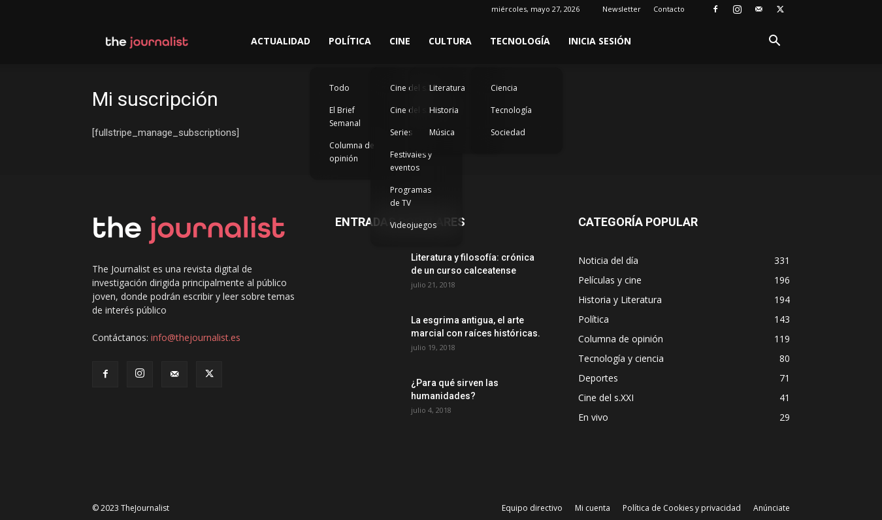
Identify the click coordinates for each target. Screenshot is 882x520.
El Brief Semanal (345, 117)
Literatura (447, 87)
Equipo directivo (532, 507)
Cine (399, 41)
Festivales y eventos (411, 161)
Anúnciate (771, 507)
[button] (774, 42)
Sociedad (508, 132)
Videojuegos (413, 225)
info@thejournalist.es (195, 337)
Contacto (669, 9)
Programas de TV (410, 196)
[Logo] (147, 41)
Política (350, 41)
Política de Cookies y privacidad (682, 507)
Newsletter (621, 9)
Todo (339, 87)
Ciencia (504, 87)
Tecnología (520, 41)
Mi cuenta (592, 507)
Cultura (450, 41)
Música (442, 132)
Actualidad (280, 41)
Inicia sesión (599, 41)
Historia (444, 110)
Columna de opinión (351, 152)
